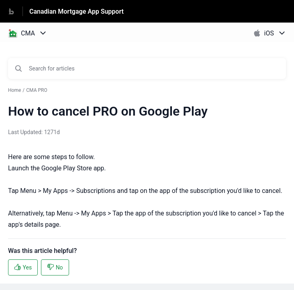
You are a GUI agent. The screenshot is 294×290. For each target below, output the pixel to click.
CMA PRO (36, 90)
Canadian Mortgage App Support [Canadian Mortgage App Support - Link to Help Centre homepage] (76, 11)
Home (14, 90)
